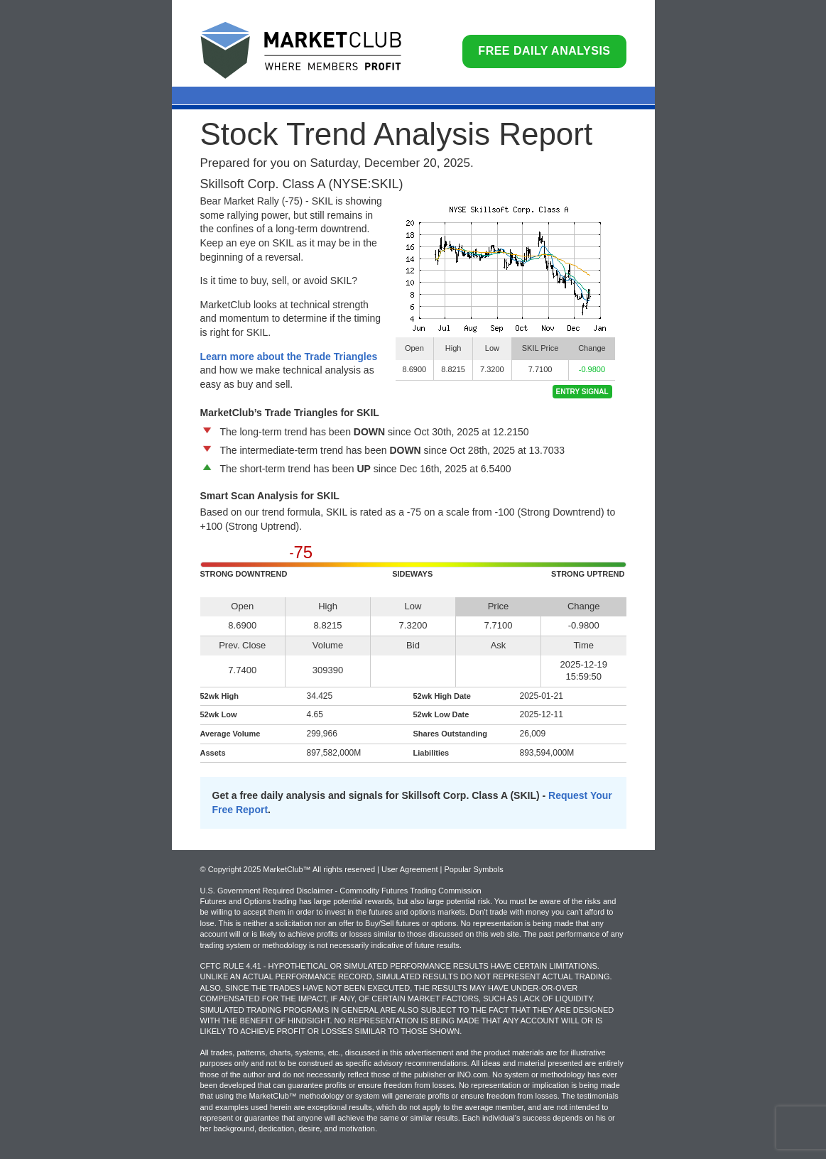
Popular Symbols (473, 869)
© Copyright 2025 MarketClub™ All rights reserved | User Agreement (320, 869)
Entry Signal (582, 392)
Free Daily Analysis (544, 51)
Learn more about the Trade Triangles (289, 356)
